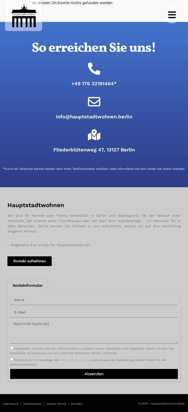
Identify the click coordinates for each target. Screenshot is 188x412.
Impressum (10, 404)
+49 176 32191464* (94, 84)
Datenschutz (32, 404)
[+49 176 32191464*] (94, 68)
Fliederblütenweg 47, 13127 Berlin (94, 150)
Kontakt (76, 404)
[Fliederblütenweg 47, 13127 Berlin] (94, 135)
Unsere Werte (56, 404)
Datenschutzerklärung (75, 360)
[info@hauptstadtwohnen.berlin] (94, 101)
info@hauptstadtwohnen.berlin (94, 117)
